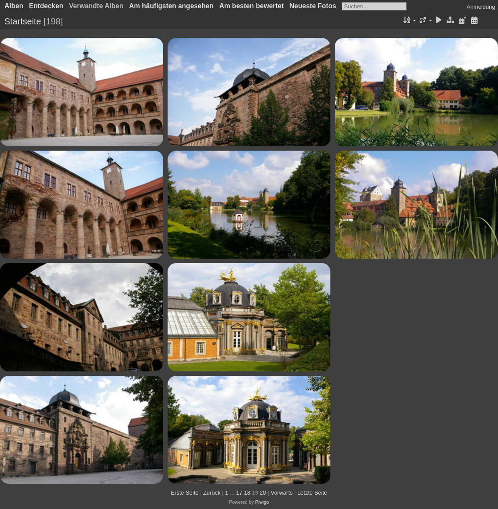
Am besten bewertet (251, 6)
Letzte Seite (312, 492)
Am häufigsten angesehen (171, 6)
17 (239, 492)
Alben (13, 6)
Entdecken (46, 6)
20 (263, 492)
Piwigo (262, 502)
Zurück (212, 492)
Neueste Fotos (312, 6)
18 (247, 492)
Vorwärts (282, 492)
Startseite (22, 21)
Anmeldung (481, 6)
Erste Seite (185, 492)
